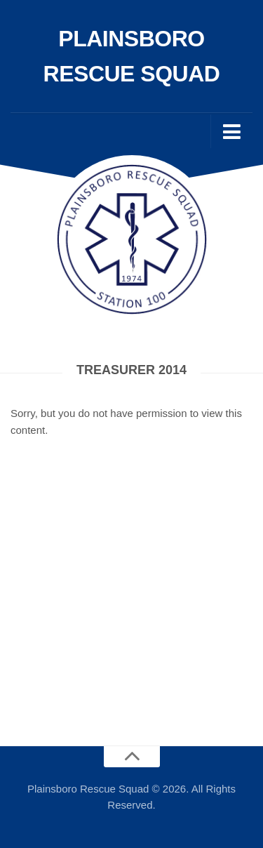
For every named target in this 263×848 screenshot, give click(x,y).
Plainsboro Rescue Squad (131, 56)
